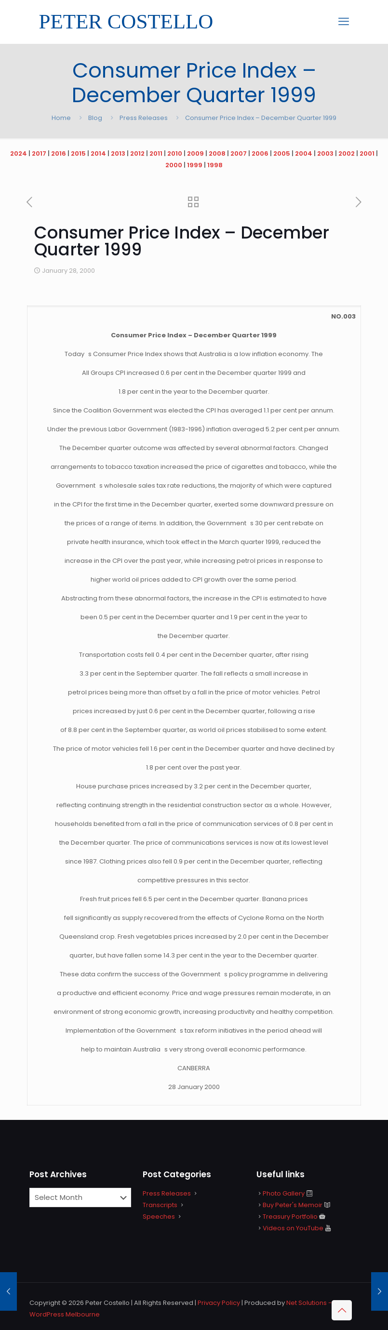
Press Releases (144, 117)
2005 (281, 153)
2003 (325, 153)
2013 (118, 153)
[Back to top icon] (342, 1310)
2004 (303, 153)
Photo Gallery (284, 1193)
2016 (58, 153)
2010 (174, 153)
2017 (39, 153)
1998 (215, 165)
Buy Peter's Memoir (292, 1205)
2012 (137, 153)
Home (61, 117)
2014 (98, 153)
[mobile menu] (343, 21)
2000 (173, 165)
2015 (78, 153)
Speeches (159, 1216)
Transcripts (160, 1205)
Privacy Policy (219, 1302)
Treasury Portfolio (290, 1216)
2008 (217, 153)
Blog (95, 117)
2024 (18, 153)
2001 (367, 153)
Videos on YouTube (293, 1228)
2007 (238, 153)
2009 (195, 153)
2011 (155, 153)
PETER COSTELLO (126, 21)
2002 (346, 153)
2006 (260, 153)
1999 (194, 165)
